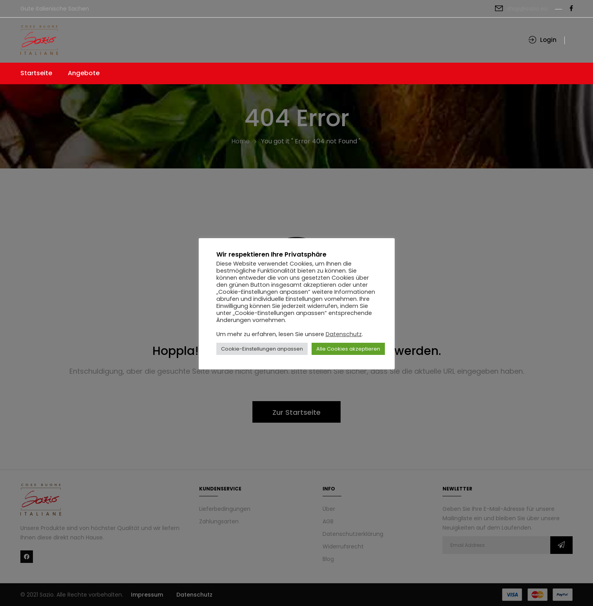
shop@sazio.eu (527, 9)
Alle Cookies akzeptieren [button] (348, 349)
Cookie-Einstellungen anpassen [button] (262, 349)
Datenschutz (344, 334)
